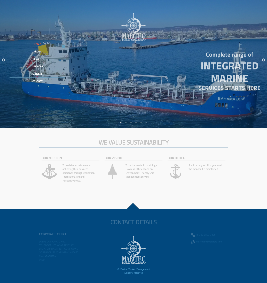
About (37, 51)
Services (37, 66)
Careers (37, 74)
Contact (37, 81)
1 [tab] (120, 122)
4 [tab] (136, 122)
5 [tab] (141, 122)
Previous (3, 60)
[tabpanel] (133, 64)
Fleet (37, 59)
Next (263, 60)
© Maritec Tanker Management (133, 269)
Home (37, 44)
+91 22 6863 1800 (205, 234)
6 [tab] (146, 122)
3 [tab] (131, 122)
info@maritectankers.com (208, 241)
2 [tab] (126, 122)
